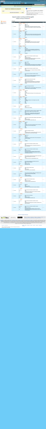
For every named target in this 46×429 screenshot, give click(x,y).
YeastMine (37, 225)
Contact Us (44, 0)
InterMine (23, 225)
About (42, 0)
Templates (5, 3)
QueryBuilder (11, 3)
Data (17, 3)
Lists (8, 3)
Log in (38, 0)
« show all (2, 23)
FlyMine (26, 225)
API (19, 3)
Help (40, 0)
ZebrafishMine (40, 225)
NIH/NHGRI (1, 220)
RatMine (31, 225)
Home (2, 3)
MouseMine (28, 225)
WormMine (34, 225)
